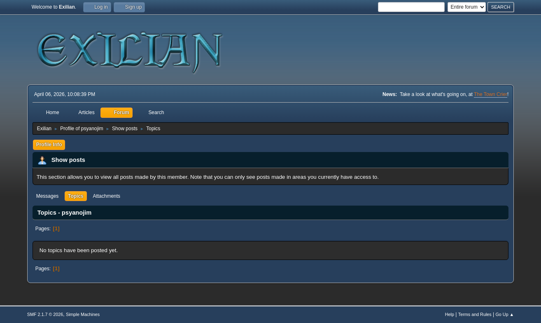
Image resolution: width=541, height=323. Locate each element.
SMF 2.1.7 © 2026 (45, 314)
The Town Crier (490, 94)
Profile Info (49, 144)
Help (449, 314)
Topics (76, 196)
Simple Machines (83, 314)
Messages (47, 196)
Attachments (106, 196)
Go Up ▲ (504, 314)
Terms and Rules (475, 314)
